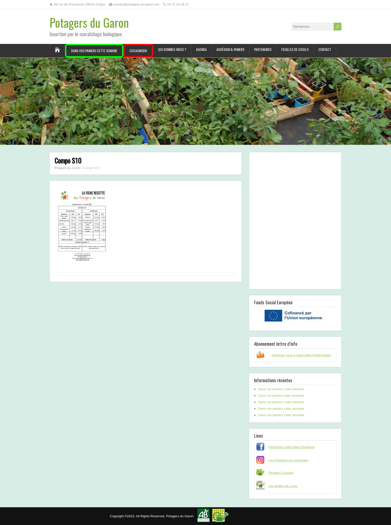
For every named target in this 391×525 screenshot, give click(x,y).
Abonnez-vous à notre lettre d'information (301, 355)
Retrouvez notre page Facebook (292, 447)
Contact (324, 49)
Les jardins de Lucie (283, 486)
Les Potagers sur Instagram (288, 460)
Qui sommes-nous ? (172, 49)
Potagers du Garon (89, 22)
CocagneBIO (138, 50)
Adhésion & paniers (230, 49)
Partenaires (263, 49)
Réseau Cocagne (281, 473)
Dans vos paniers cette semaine (94, 50)
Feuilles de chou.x (295, 49)
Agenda (201, 49)
